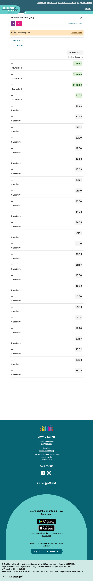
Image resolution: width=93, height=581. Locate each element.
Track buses (17, 45)
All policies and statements (71, 571)
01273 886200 (46, 444)
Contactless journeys (67, 3)
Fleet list (44, 571)
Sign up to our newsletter (46, 551)
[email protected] (46, 451)
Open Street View (75, 23)
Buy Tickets (52, 3)
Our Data (54, 571)
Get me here (17, 40)
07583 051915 (46, 459)
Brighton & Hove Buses (10, 10)
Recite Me (41, 3)
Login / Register (84, 3)
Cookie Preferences (21, 571)
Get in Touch (46, 437)
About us (35, 571)
